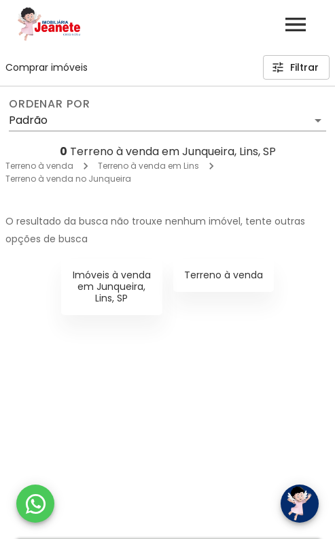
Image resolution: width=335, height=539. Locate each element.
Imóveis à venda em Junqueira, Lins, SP (112, 286)
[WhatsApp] (35, 504)
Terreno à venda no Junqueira (68, 178)
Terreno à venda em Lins (148, 166)
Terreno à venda (39, 166)
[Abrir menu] (295, 24)
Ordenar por (49, 104)
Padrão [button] (28, 120)
